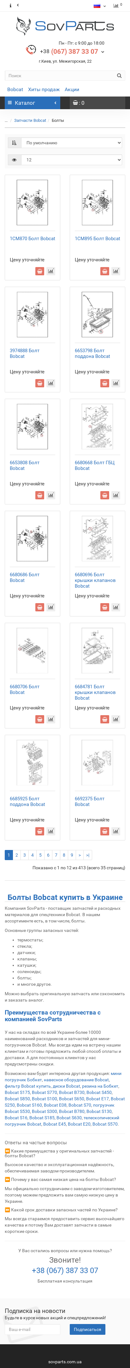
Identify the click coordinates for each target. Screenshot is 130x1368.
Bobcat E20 (79, 1124)
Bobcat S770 (44, 1092)
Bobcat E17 (97, 1098)
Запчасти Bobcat (26, 120)
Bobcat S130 (99, 1111)
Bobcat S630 (69, 1117)
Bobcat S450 (99, 1092)
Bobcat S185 (42, 1117)
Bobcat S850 (17, 1098)
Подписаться (87, 1329)
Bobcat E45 (54, 1124)
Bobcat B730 (72, 1092)
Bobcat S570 (105, 1124)
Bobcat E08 (55, 1105)
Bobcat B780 (72, 1111)
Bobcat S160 (29, 1105)
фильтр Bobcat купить (28, 1086)
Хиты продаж (44, 89)
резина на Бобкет (100, 1086)
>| (87, 855)
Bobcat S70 (79, 1105)
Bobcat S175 (17, 1092)
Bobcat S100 (44, 1098)
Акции (72, 89)
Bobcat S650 (71, 1098)
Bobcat (15, 89)
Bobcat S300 (44, 1111)
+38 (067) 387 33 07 (65, 1270)
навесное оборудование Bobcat (76, 1079)
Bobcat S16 (16, 1117)
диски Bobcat (66, 1086)
